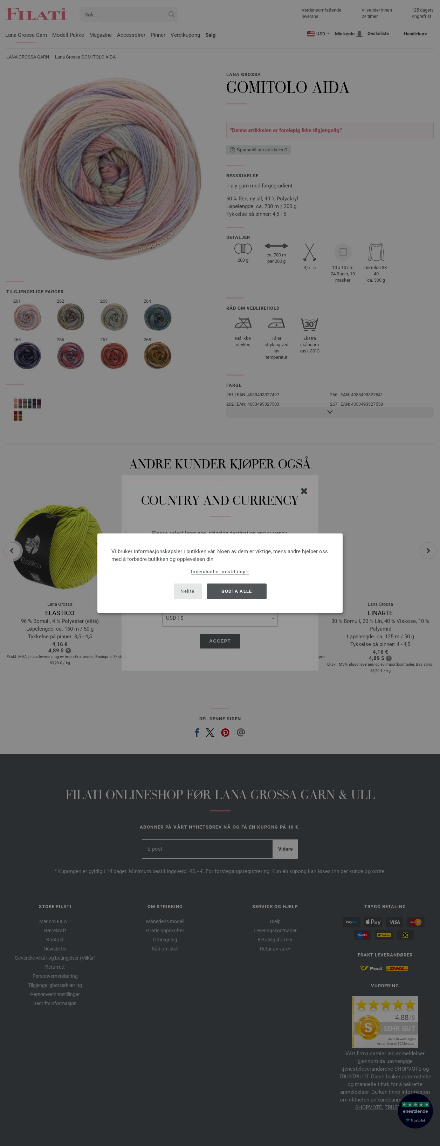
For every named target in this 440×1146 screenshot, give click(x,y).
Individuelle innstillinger (220, 571)
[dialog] (220, 573)
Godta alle (236, 591)
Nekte (187, 591)
